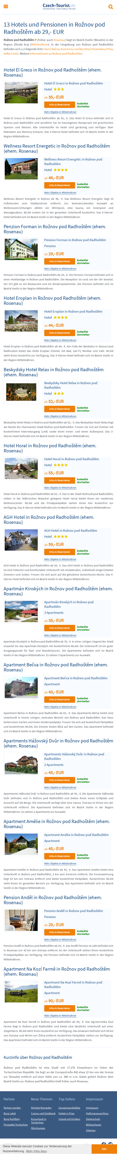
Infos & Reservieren (59, 104)
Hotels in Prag (66, 1113)
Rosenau (59, 40)
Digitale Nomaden (41, 1107)
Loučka (78, 49)
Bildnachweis (93, 1124)
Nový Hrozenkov (94, 49)
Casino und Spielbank (43, 1113)
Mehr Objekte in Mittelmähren (60, 112)
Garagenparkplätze (69, 1107)
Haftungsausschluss (97, 1113)
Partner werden (12, 1107)
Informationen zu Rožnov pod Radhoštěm (56, 53)
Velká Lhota (11, 53)
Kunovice (67, 49)
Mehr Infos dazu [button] (36, 1151)
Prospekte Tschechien (16, 1124)
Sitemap (90, 1130)
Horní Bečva (51, 49)
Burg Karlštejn (12, 1119)
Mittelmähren (39, 44)
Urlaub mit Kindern (69, 1119)
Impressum (92, 1107)
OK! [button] (104, 1149)
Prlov (109, 49)
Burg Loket (10, 1113)
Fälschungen (38, 1128)
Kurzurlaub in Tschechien (38, 1120)
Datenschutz (93, 1119)
